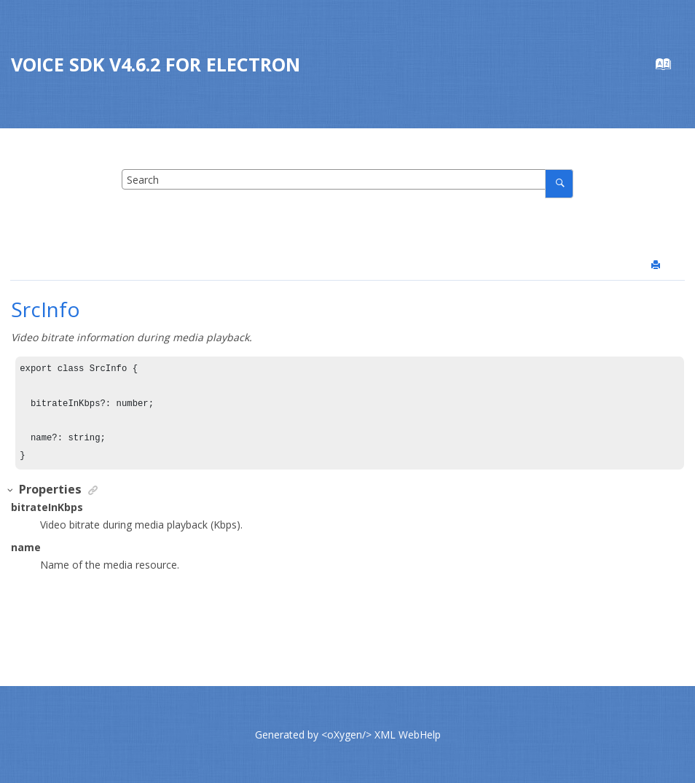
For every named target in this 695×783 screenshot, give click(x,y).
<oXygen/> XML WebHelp (381, 734)
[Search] (559, 183)
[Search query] (347, 179)
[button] (11, 490)
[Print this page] (657, 265)
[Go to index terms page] (670, 67)
